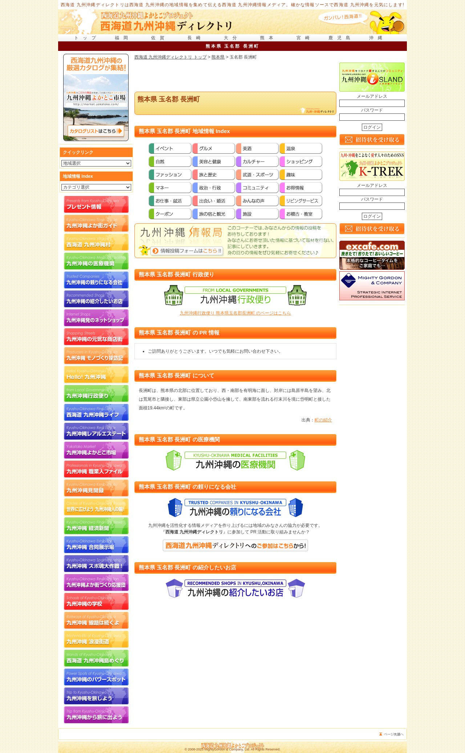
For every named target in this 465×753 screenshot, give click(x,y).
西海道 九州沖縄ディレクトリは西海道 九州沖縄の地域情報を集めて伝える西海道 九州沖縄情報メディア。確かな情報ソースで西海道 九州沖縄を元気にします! (233, 4)
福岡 (123, 37)
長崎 (196, 37)
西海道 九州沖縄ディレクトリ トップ (170, 57)
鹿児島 (341, 37)
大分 (232, 37)
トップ (87, 37)
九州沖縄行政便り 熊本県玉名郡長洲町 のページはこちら (235, 313)
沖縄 (378, 37)
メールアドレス (372, 96)
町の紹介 (323, 419)
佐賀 (160, 37)
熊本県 (218, 57)
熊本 (269, 37)
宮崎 (305, 37)
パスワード (372, 110)
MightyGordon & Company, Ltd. (227, 749)
